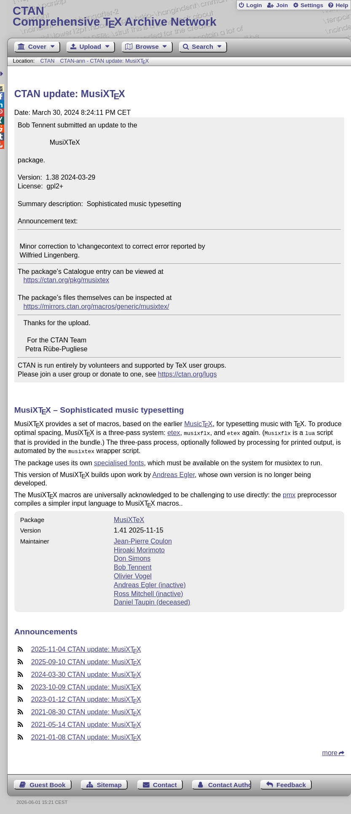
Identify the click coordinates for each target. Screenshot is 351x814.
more (330, 751)
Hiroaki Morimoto (139, 548)
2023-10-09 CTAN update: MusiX (86, 685)
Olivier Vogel (133, 574)
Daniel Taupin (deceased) (152, 600)
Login (254, 5)
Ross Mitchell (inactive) (148, 592)
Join (282, 5)
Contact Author (229, 783)
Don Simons (132, 556)
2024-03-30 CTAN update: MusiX (86, 672)
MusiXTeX (129, 518)
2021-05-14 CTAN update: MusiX (86, 723)
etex (173, 432)
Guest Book (47, 783)
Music (198, 423)
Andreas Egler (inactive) (150, 583)
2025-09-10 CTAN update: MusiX (86, 660)
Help (342, 5)
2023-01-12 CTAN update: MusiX (86, 697)
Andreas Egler (174, 473)
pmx (289, 493)
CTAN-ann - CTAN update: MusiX (104, 61)
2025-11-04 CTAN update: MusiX (86, 647)
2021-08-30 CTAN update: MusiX (86, 710)
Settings (311, 5)
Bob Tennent (133, 565)
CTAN (47, 61)
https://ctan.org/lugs (187, 374)
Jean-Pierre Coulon (143, 539)
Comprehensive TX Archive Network (179, 16)
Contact (165, 783)
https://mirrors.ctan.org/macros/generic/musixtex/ (96, 306)
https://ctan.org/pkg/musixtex (66, 280)
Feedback (291, 783)
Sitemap (109, 783)
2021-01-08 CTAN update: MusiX (86, 735)
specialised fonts (119, 461)
